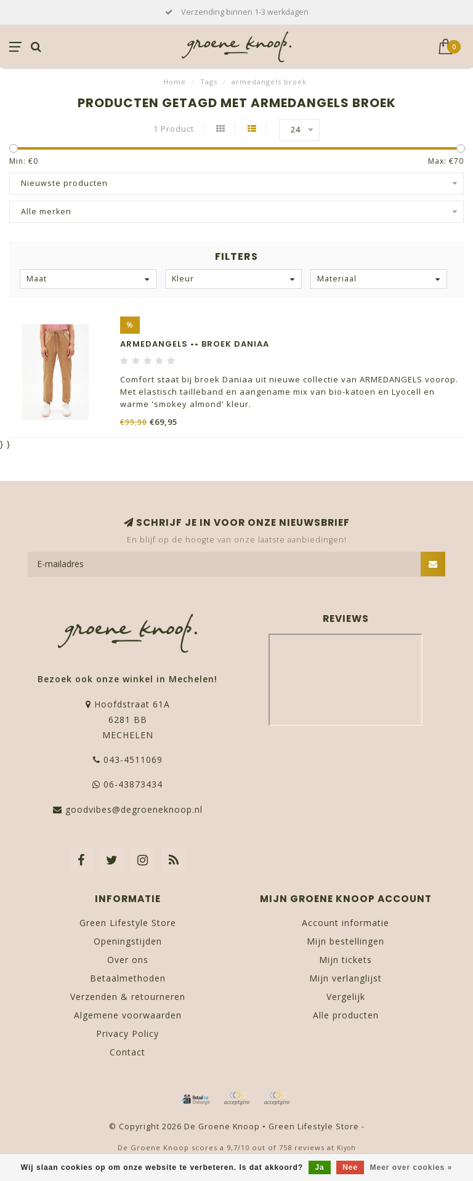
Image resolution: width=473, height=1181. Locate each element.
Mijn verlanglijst (345, 978)
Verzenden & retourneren (127, 996)
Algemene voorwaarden (128, 1015)
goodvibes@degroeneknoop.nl (134, 809)
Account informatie (345, 923)
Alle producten (346, 1015)
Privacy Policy (127, 1033)
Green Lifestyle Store (127, 923)
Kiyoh (346, 1147)
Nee (350, 1167)
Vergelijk (345, 996)
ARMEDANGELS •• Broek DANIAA (194, 344)
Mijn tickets (345, 959)
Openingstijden (128, 941)
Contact (127, 1052)
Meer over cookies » (411, 1167)
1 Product (173, 129)
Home (174, 81)
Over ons (127, 959)
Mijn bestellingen (345, 941)
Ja (319, 1167)
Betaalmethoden (128, 978)
